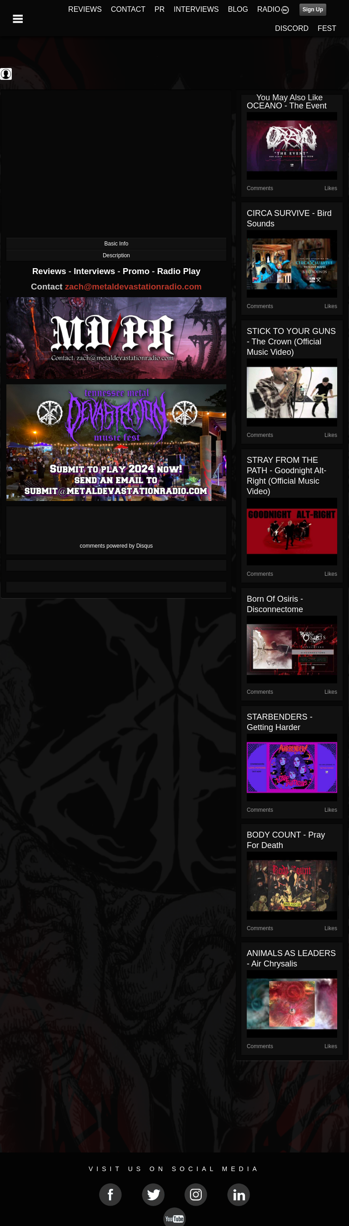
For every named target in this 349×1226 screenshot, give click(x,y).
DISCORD (292, 28)
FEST (327, 28)
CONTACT (128, 9)
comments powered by (116, 546)
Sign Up (313, 9)
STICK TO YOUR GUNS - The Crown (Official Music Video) (291, 342)
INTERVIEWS (196, 9)
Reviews (50, 271)
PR (160, 9)
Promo (137, 271)
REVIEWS (85, 9)
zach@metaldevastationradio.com (133, 286)
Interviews (95, 271)
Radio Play (178, 271)
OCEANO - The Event (287, 105)
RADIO (268, 9)
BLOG (238, 9)
